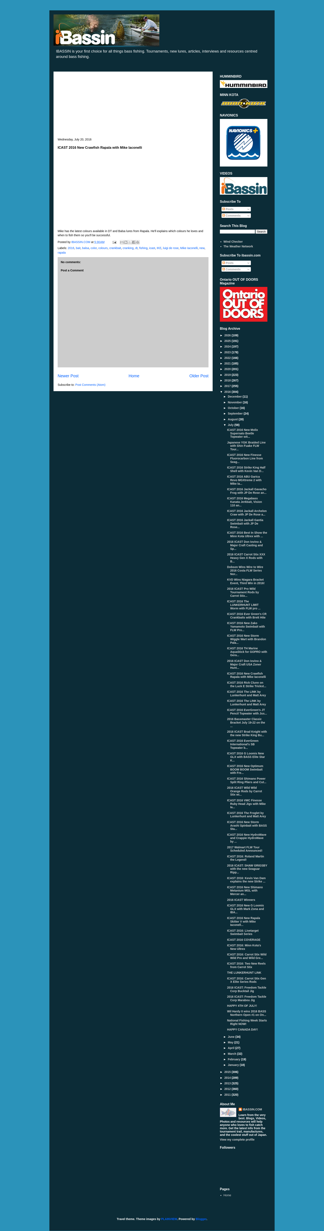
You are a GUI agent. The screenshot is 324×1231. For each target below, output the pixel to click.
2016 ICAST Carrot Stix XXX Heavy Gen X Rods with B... (246, 558)
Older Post (198, 376)
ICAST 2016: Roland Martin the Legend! (245, 858)
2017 (228, 386)
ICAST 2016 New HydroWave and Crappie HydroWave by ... (246, 838)
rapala (62, 252)
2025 (228, 341)
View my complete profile (237, 1139)
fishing (143, 248)
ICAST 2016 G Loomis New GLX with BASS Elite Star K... (246, 757)
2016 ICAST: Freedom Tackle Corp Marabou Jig (246, 998)
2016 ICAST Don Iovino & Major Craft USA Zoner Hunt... (244, 664)
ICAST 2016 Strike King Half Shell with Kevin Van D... (246, 469)
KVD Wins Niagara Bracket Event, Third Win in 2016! (245, 581)
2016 (71, 248)
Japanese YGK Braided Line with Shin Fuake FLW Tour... (246, 446)
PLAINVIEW (169, 1219)
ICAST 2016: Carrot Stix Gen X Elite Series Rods (246, 980)
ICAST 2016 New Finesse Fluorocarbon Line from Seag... (245, 458)
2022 (228, 358)
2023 (228, 352)
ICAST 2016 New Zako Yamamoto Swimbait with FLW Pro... (246, 626)
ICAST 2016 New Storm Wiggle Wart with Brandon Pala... (246, 639)
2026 (228, 335)
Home (134, 376)
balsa (85, 248)
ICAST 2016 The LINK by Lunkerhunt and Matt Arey (246, 693)
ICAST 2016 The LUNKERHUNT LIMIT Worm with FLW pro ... (244, 605)
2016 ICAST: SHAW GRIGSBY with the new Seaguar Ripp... (247, 869)
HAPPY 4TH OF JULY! (242, 1005)
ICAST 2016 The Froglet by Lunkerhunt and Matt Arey (246, 814)
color (94, 248)
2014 (228, 1077)
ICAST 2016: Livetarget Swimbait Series (243, 932)
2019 (228, 374)
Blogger (201, 1219)
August (233, 419)
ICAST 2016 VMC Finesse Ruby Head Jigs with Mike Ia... (246, 804)
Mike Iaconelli (189, 248)
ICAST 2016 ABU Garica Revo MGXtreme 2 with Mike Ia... (244, 480)
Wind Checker (233, 241)
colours (103, 248)
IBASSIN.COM (81, 242)
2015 (228, 1072)
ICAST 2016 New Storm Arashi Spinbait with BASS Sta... (247, 825)
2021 (228, 363)
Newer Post (68, 376)
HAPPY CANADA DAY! (242, 1029)
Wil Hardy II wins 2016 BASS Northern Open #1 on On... (246, 1013)
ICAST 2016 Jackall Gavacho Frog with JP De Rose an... (247, 491)
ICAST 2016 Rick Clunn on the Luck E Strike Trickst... (246, 684)
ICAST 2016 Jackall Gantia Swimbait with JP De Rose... (245, 523)
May (231, 1042)
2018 (228, 380)
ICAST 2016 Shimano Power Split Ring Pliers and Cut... (246, 780)
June (231, 1036)
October (234, 408)
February (234, 1059)
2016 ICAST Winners (241, 899)
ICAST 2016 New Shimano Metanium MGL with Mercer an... (245, 891)
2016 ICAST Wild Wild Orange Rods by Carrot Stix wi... (244, 791)
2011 (228, 1094)
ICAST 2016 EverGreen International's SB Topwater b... (242, 744)
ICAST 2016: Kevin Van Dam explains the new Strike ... (246, 879)
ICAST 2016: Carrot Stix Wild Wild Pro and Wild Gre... (246, 956)
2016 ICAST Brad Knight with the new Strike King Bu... (247, 733)
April (231, 1048)
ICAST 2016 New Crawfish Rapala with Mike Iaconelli (246, 675)
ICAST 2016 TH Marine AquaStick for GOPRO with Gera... (247, 652)
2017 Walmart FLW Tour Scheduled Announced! (244, 849)
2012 (228, 1089)
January (234, 1065)
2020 (228, 369)
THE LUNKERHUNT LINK (244, 972)
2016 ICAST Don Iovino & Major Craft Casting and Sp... (245, 545)
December (235, 396)
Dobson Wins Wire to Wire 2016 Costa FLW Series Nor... (245, 570)
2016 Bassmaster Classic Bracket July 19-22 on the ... (246, 722)
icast (152, 248)
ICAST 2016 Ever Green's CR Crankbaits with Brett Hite (247, 615)
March (232, 1053)
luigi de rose (171, 248)
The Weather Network (238, 246)
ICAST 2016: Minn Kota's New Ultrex (244, 947)
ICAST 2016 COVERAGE (243, 939)
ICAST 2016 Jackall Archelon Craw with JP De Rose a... (247, 512)
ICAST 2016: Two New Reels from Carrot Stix (246, 965)
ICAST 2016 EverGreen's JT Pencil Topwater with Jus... (247, 711)
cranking (128, 248)
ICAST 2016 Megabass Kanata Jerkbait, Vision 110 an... (244, 502)
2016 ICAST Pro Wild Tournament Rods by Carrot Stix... (243, 592)
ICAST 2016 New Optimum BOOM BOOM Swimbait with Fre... (245, 769)
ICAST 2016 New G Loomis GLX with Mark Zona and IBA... (245, 909)
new (202, 248)
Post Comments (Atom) (90, 384)
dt (136, 248)
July (231, 425)
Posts (227, 209)
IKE (159, 248)
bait (78, 248)
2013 (228, 1083)
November (235, 402)
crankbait (115, 248)
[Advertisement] (133, 107)
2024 (228, 346)
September (235, 413)
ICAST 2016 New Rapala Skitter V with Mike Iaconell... (243, 921)
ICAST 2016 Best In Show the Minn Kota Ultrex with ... (247, 534)
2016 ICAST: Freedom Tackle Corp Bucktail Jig (246, 989)
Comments (231, 215)
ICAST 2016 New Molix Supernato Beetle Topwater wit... (242, 433)
